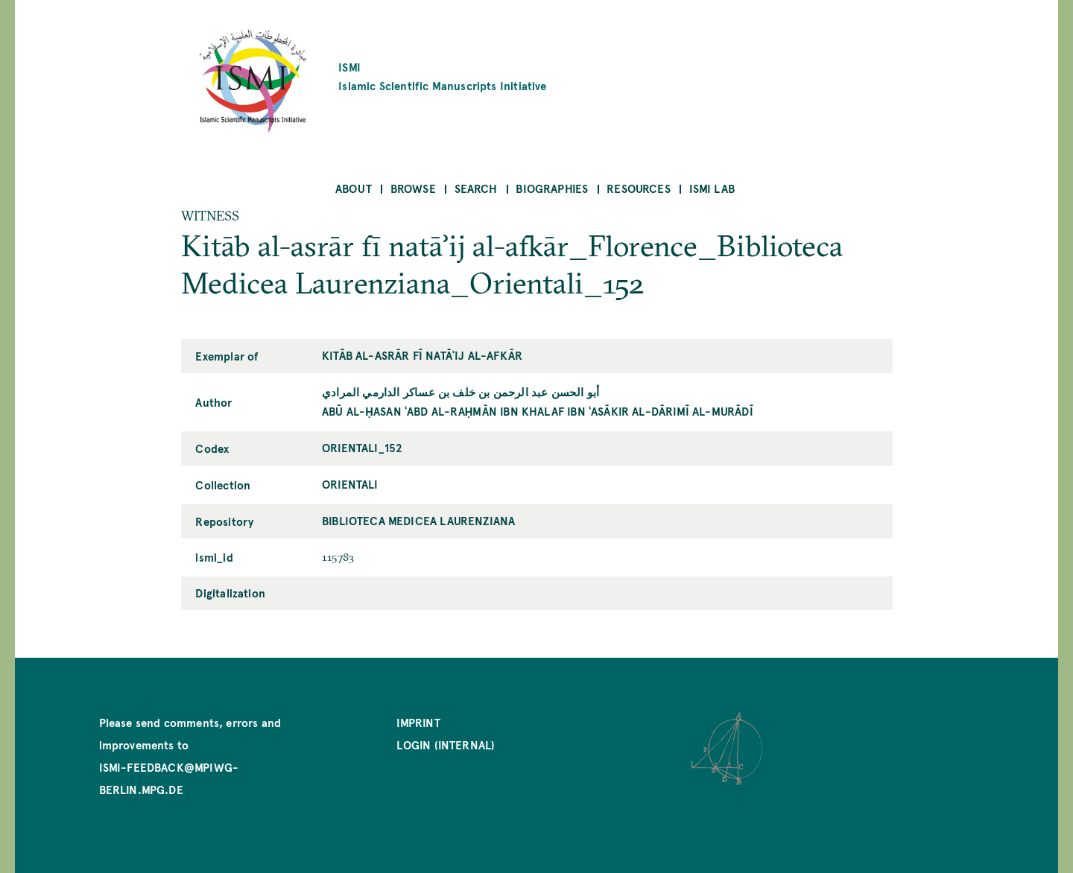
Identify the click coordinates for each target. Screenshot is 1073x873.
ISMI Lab (712, 188)
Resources (639, 188)
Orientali (350, 484)
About (353, 188)
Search (476, 188)
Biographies (552, 188)
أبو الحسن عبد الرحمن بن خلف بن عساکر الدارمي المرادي (460, 391)
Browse (413, 188)
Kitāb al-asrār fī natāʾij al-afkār (422, 355)
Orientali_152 (362, 447)
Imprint (418, 722)
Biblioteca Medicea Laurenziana (418, 520)
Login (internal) (445, 744)
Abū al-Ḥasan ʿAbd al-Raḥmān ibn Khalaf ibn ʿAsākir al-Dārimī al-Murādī (537, 411)
